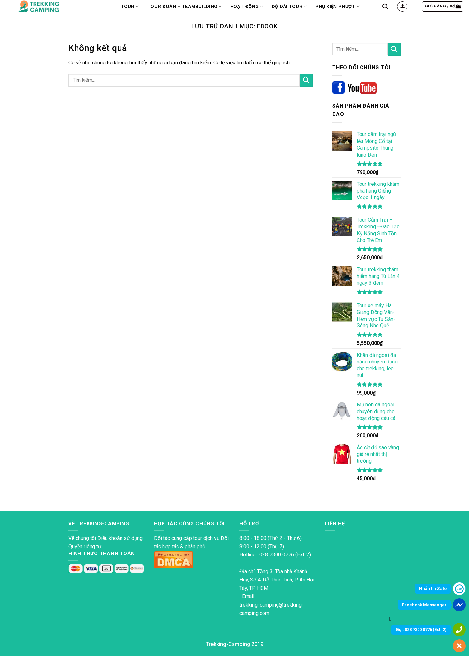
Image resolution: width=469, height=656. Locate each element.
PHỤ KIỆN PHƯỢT (337, 6)
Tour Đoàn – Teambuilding (184, 6)
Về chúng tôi (82, 538)
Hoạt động (246, 6)
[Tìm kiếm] (385, 6)
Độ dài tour (289, 6)
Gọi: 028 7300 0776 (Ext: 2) (421, 629)
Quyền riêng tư (84, 546)
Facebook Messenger (424, 604)
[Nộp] (306, 80)
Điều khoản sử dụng (120, 538)
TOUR (130, 6)
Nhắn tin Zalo (433, 588)
